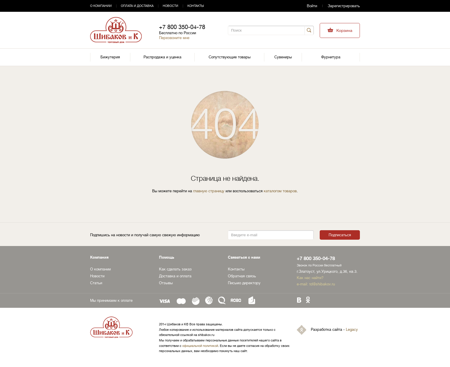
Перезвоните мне (174, 38)
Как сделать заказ (175, 269)
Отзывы (166, 283)
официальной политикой (200, 346)
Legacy (352, 330)
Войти (312, 6)
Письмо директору (244, 283)
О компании (101, 6)
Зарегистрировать (344, 6)
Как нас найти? (310, 278)
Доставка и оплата (175, 276)
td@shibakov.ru (322, 284)
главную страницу (208, 191)
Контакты (195, 6)
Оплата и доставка (137, 6)
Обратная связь (242, 276)
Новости (170, 6)
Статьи (96, 283)
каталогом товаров (280, 191)
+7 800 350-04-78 (182, 27)
